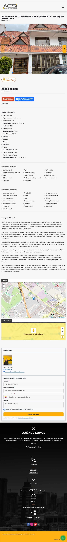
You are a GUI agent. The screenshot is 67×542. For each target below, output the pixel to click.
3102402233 (8, 369)
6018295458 (33, 473)
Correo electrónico (8, 387)
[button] (12, 72)
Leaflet (51, 317)
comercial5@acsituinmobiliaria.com (14, 372)
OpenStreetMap (61, 317)
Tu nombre (6, 381)
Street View (8, 79)
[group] (33, 49)
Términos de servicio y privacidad (25, 418)
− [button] (4, 287)
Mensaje (6, 400)
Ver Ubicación (28, 334)
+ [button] (4, 284)
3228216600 (33, 470)
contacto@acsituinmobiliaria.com (33, 507)
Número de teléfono (9, 394)
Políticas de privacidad (33, 447)
